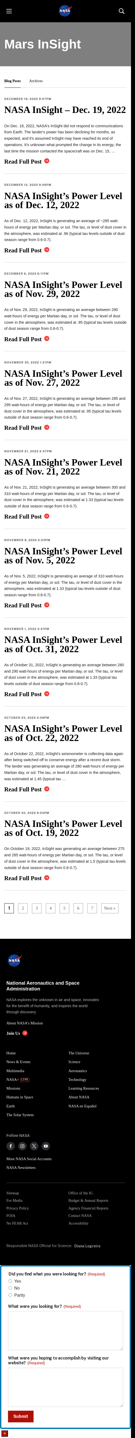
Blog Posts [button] (12, 81)
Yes (17, 1281)
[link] (26, 161)
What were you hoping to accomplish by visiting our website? (58, 1360)
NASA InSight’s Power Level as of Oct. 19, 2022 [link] (63, 828)
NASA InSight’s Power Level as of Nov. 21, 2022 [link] (63, 467)
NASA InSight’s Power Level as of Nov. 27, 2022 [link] (63, 378)
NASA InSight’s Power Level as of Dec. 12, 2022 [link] (63, 200)
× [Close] (4, 1433)
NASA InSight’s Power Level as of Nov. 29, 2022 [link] (63, 289)
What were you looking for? (44, 1306)
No (16, 1288)
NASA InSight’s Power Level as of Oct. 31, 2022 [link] (63, 644)
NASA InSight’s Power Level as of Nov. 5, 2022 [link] (63, 555)
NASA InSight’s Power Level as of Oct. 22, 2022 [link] (63, 733)
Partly (19, 1295)
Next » (110, 908)
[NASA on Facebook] (10, 1146)
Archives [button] (36, 81)
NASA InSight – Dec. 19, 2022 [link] (65, 109)
